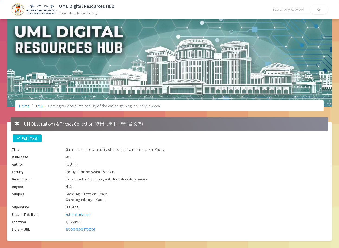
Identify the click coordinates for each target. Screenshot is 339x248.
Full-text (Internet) (78, 214)
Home (24, 106)
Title (39, 106)
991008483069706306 (80, 229)
